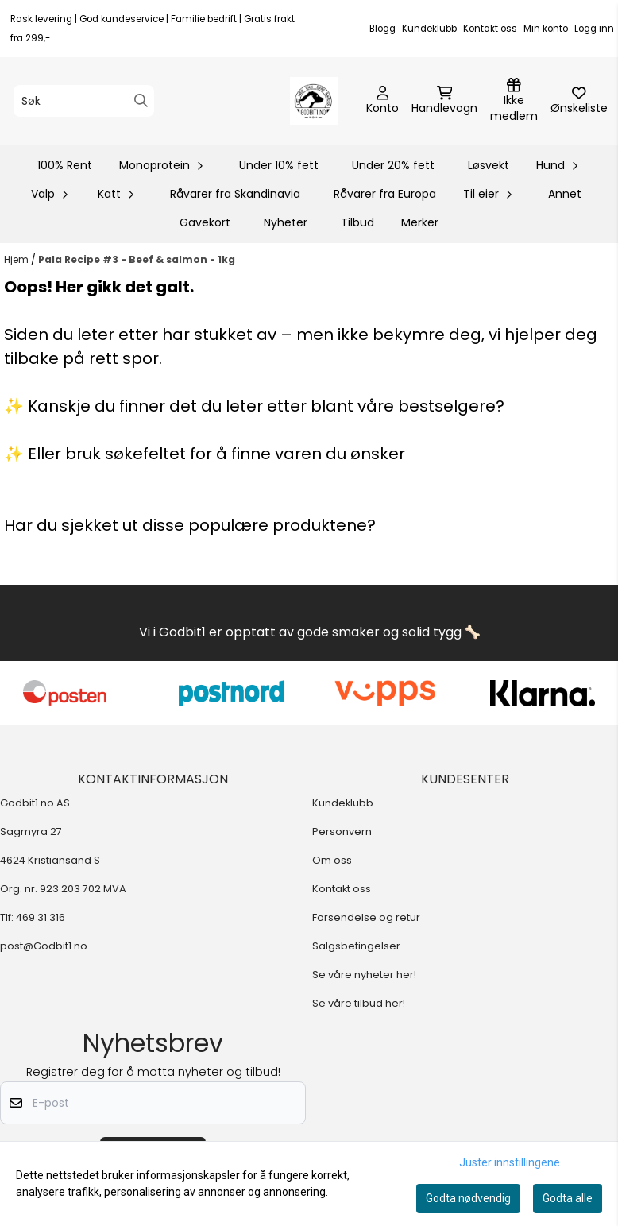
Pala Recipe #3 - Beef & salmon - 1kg (136, 259)
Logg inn (594, 28)
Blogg (382, 28)
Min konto (545, 28)
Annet (564, 194)
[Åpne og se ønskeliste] (579, 100)
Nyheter (285, 222)
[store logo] (314, 101)
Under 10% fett (279, 165)
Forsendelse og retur (366, 917)
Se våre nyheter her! (364, 974)
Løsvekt (488, 165)
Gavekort (205, 222)
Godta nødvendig (468, 1198)
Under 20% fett (393, 165)
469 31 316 (40, 917)
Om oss (332, 860)
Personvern (342, 831)
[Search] (141, 100)
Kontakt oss (490, 28)
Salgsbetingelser (356, 946)
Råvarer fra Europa (385, 194)
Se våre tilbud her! (358, 1003)
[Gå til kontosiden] (382, 100)
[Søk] (84, 101)
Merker (419, 222)
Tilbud (357, 222)
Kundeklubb (429, 28)
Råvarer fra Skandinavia (235, 194)
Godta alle (568, 1198)
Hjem (17, 259)
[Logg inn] (514, 101)
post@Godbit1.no (43, 946)
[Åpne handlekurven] (444, 100)
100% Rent (64, 165)
